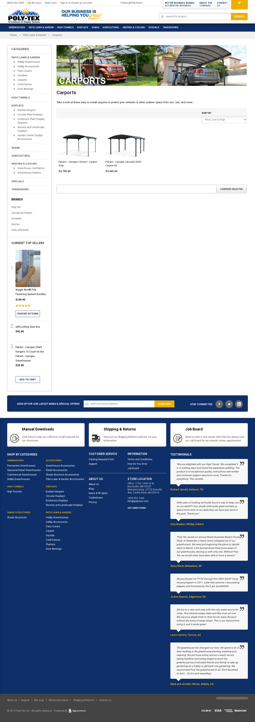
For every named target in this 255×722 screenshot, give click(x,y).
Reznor (15, 224)
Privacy (93, 502)
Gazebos (23, 75)
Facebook (219, 404)
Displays (82, 27)
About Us (94, 484)
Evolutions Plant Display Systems (31, 121)
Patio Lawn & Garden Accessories (65, 479)
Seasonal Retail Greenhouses (24, 470)
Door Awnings (25, 88)
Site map (39, 700)
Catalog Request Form (101, 459)
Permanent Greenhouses (21, 465)
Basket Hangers (27, 110)
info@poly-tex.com (138, 501)
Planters (50, 544)
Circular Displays (55, 496)
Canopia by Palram (21, 212)
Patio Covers (25, 71)
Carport (50, 531)
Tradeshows (96, 497)
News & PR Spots (98, 493)
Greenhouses (17, 27)
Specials (153, 27)
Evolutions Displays (57, 500)
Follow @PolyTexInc (132, 2)
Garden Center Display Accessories (30, 137)
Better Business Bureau (180, 4)
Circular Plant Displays (30, 114)
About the (206, 4)
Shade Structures (17, 517)
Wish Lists (51, 2)
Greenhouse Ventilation (31, 168)
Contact (222, 4)
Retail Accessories (57, 470)
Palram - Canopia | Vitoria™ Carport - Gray (78, 163)
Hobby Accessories (28, 66)
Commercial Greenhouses (22, 474)
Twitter (229, 404)
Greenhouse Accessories (60, 465)
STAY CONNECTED (201, 404)
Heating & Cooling (134, 27)
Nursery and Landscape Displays (31, 129)
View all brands (20, 230)
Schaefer (16, 218)
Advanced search (59, 700)
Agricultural (111, 27)
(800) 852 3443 (15, 2)
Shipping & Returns (83, 700)
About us (12, 700)
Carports (22, 80)
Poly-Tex (16, 207)
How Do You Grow (137, 463)
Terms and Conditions (139, 459)
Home (13, 35)
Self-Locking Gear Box (28, 326)
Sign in (64, 2)
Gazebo (50, 535)
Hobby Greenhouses (29, 62)
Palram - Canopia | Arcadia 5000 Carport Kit (123, 163)
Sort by (206, 113)
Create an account (81, 2)
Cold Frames (25, 84)
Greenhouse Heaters (29, 172)
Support (93, 463)
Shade (95, 27)
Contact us (105, 700)
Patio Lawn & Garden (41, 27)
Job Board (133, 468)
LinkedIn (239, 404)
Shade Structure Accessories (62, 474)
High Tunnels (65, 27)
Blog (91, 488)
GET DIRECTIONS (136, 508)
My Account (34, 2)
